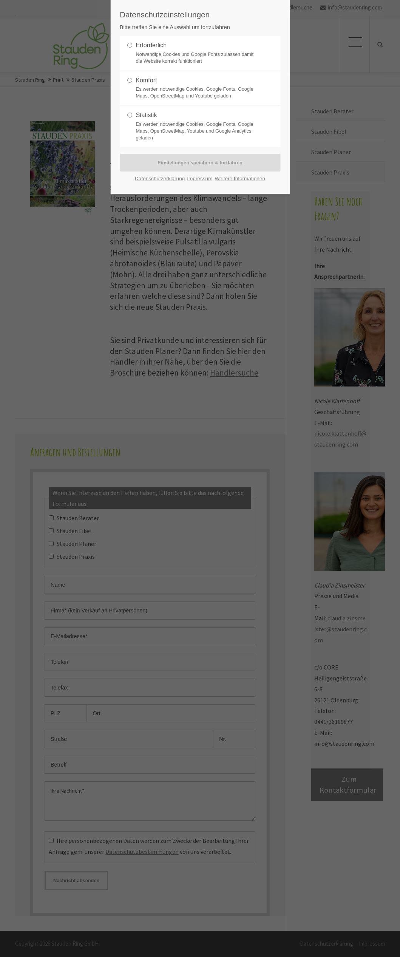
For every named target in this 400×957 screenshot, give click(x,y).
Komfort (197, 88)
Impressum (199, 178)
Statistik (197, 126)
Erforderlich (197, 53)
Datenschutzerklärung (160, 178)
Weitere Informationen (240, 178)
